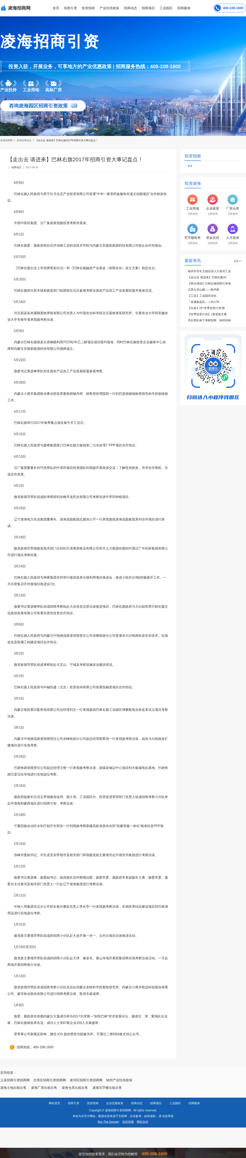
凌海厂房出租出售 (44, 1087)
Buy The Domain (108, 1121)
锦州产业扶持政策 (119, 1080)
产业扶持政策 (109, 8)
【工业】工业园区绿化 (202, 295)
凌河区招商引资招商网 (86, 1080)
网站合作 (142, 1121)
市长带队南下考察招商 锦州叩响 (209, 320)
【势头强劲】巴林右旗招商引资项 (209, 283)
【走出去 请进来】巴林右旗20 (207, 277)
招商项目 (148, 8)
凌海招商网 (6, 140)
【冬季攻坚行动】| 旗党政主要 (207, 314)
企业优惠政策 (114, 1103)
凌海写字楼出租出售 (107, 1087)
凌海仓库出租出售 (75, 1087)
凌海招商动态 (24, 140)
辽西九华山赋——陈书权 (203, 289)
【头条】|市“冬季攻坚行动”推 (206, 308)
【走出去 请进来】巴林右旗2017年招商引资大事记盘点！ (66, 140)
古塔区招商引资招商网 (49, 1080)
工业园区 (166, 8)
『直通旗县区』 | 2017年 (204, 302)
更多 (190, 166)
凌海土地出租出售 (13, 1087)
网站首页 (54, 1103)
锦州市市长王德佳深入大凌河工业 (209, 271)
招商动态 (130, 8)
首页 (56, 8)
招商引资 (70, 8)
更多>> (238, 261)
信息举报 (128, 1121)
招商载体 (194, 1103)
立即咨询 (192, 213)
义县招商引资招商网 (15, 1080)
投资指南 (88, 8)
